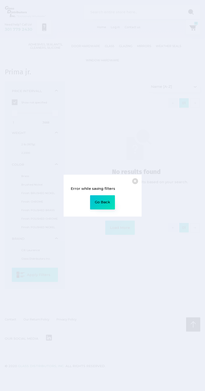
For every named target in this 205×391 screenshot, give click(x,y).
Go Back (102, 202)
